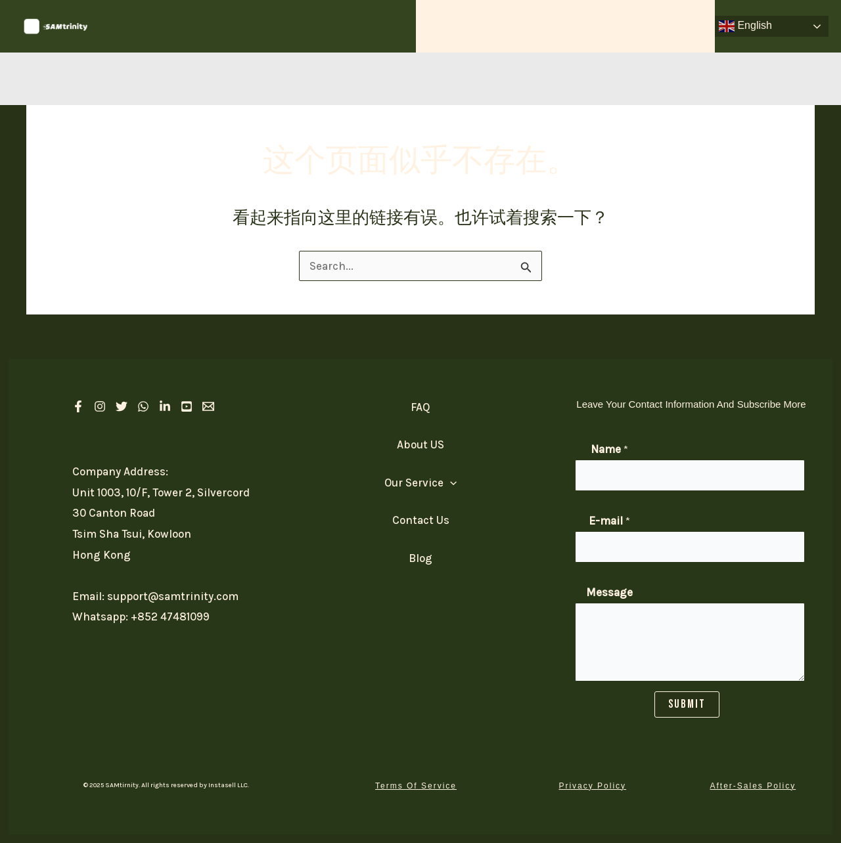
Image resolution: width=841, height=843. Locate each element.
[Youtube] (187, 406)
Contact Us (676, 26)
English (745, 26)
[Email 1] (208, 406)
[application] (504, 26)
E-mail (609, 520)
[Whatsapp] (143, 406)
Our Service (475, 26)
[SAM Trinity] (56, 25)
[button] (415, 786)
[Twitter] (121, 406)
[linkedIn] (165, 406)
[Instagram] (100, 406)
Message (609, 592)
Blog (420, 558)
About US (557, 26)
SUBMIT (687, 704)
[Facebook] (78, 406)
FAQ (615, 26)
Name (609, 449)
